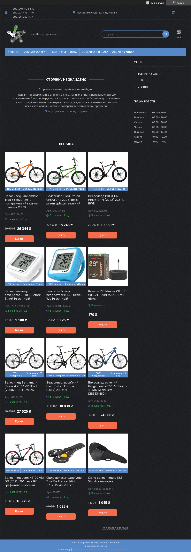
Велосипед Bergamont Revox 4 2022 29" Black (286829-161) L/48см (21, 386)
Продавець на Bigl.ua (96, 545)
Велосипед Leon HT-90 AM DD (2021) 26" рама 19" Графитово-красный (24, 481)
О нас (73, 51)
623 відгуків (157, 2)
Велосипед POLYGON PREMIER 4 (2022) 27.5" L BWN (106, 199)
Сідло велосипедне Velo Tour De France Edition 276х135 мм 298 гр (64, 481)
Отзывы (143, 86)
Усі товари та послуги (115, 527)
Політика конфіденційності (118, 549)
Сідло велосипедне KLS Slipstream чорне (105, 479)
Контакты (59, 51)
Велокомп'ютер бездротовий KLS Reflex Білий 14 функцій (23, 294)
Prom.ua (114, 542)
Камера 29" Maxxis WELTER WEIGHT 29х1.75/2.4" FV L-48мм (107, 294)
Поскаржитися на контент (86, 549)
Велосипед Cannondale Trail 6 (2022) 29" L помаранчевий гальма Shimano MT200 (21, 201)
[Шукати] (165, 34)
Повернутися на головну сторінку (66, 111)
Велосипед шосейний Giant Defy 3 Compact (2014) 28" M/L (62, 386)
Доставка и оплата (94, 51)
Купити (19, 238)
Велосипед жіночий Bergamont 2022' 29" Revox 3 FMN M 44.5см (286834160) (107, 387)
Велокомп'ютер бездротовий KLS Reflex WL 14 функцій (64, 294)
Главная (12, 51)
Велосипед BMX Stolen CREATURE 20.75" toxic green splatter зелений (63, 199)
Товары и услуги (33, 51)
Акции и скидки (123, 51)
